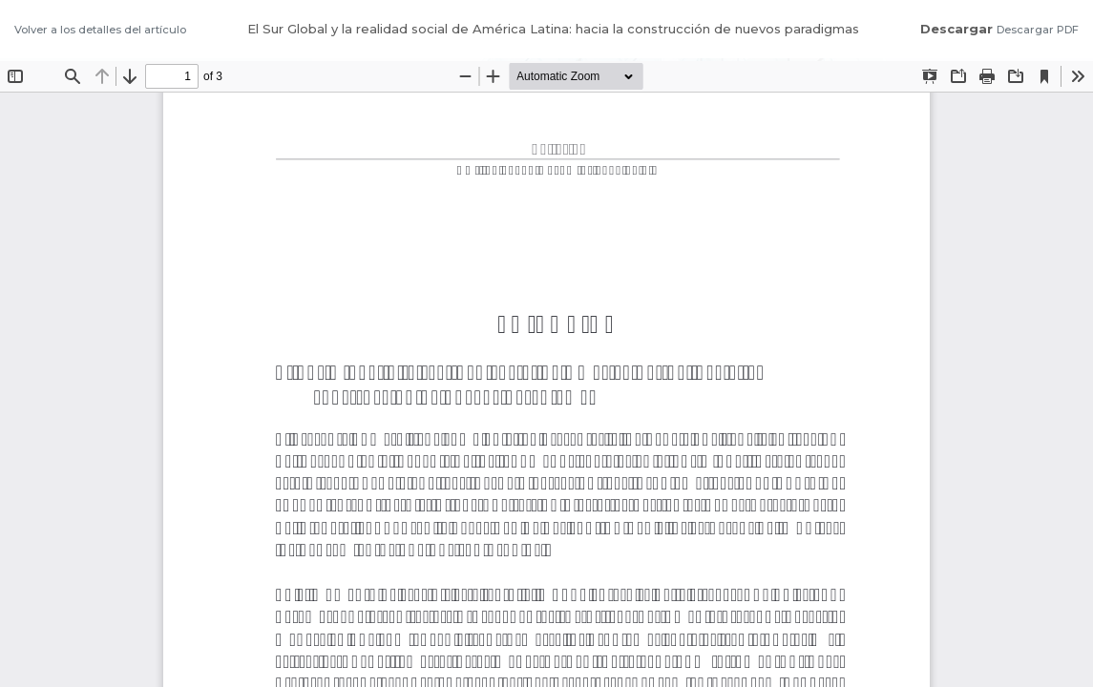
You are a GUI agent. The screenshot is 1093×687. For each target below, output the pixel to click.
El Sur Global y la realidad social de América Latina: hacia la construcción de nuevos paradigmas (553, 28)
